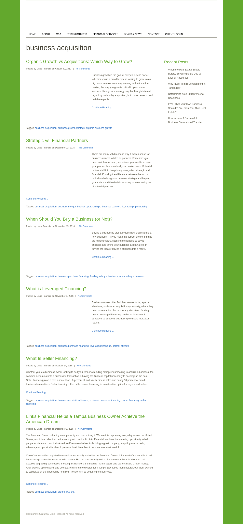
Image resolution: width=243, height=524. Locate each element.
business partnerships (89, 206)
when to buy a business (131, 276)
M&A (58, 34)
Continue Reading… (103, 107)
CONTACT (154, 34)
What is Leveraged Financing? (56, 288)
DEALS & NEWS (133, 34)
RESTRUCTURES (77, 34)
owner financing (130, 400)
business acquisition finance (73, 400)
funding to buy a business (104, 276)
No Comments (83, 68)
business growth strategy (71, 128)
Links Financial (44, 68)
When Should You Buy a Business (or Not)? (69, 219)
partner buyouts (120, 346)
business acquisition (45, 128)
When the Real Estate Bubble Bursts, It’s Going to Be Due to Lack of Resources (184, 73)
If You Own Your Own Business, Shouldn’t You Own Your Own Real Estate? (187, 108)
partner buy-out (66, 491)
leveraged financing (100, 346)
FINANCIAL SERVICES (105, 34)
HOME (32, 34)
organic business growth (99, 128)
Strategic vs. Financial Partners (57, 140)
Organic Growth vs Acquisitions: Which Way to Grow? (79, 61)
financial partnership (113, 206)
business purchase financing (73, 276)
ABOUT (46, 34)
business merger (67, 206)
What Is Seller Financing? (51, 358)
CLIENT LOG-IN (174, 34)
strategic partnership (136, 206)
